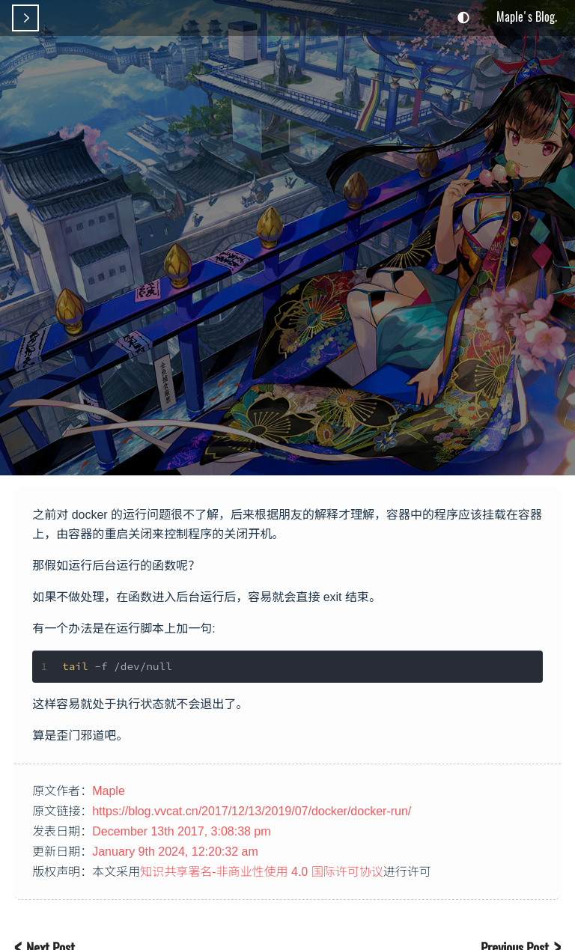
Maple (108, 791)
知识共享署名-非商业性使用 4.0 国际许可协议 (261, 871)
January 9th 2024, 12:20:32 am (175, 851)
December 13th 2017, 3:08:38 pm (181, 831)
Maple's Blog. (526, 16)
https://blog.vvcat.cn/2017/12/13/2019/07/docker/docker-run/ (251, 811)
